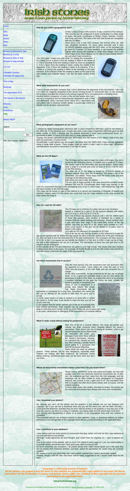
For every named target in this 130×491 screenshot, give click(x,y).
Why (5, 45)
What (5, 35)
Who (5, 32)
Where (6, 38)
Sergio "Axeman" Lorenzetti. (82, 487)
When (5, 42)
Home (6, 26)
